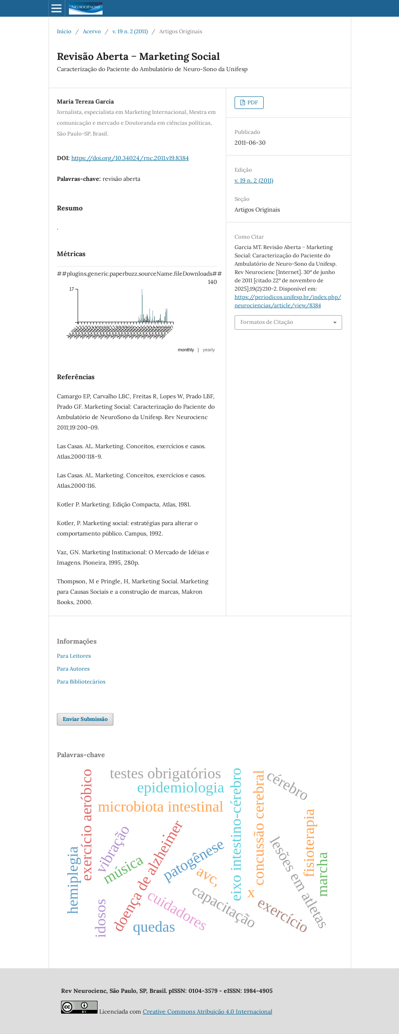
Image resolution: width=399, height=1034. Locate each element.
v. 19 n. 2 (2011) (130, 31)
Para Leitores (74, 655)
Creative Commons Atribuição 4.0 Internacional (207, 1011)
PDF (252, 102)
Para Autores (73, 668)
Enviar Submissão (85, 719)
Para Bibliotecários (81, 681)
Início (64, 31)
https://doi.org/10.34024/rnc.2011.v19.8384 (130, 158)
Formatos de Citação (266, 322)
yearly (209, 349)
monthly (186, 349)
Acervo (92, 31)
